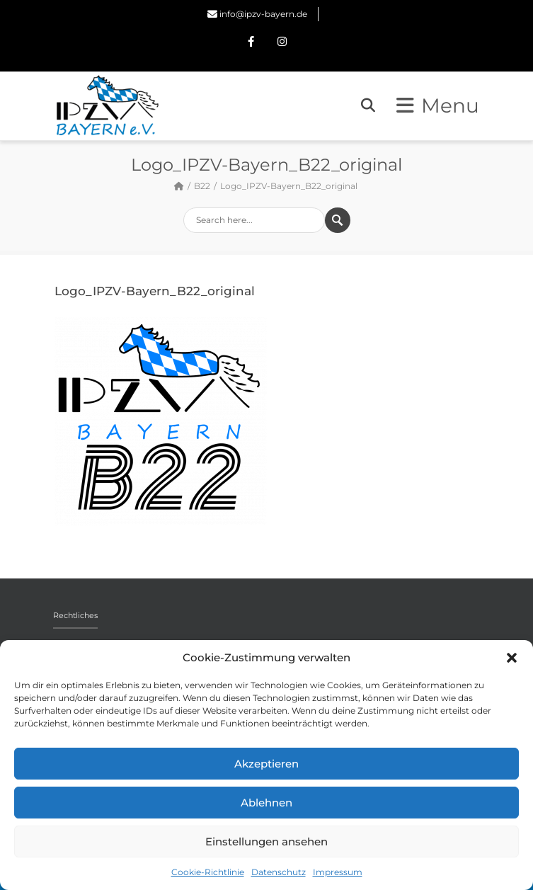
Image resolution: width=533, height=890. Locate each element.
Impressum (337, 872)
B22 (202, 186)
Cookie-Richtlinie (207, 872)
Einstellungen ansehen (266, 841)
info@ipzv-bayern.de (263, 13)
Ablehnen (266, 802)
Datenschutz (278, 872)
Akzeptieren (266, 763)
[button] (512, 658)
